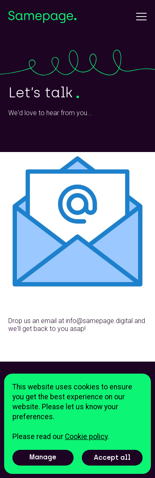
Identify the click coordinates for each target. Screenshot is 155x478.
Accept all (112, 457)
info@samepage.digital (99, 321)
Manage (42, 457)
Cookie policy (86, 436)
